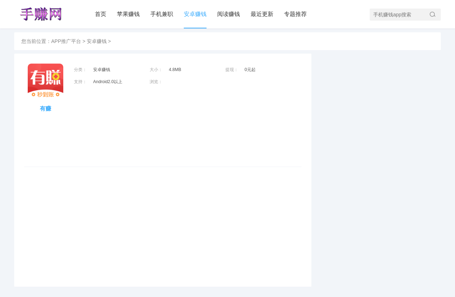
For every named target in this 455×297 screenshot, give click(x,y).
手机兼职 (161, 14)
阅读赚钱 (228, 14)
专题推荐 (295, 14)
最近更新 (262, 14)
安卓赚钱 (195, 14)
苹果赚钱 (128, 14)
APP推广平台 (66, 41)
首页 (100, 14)
